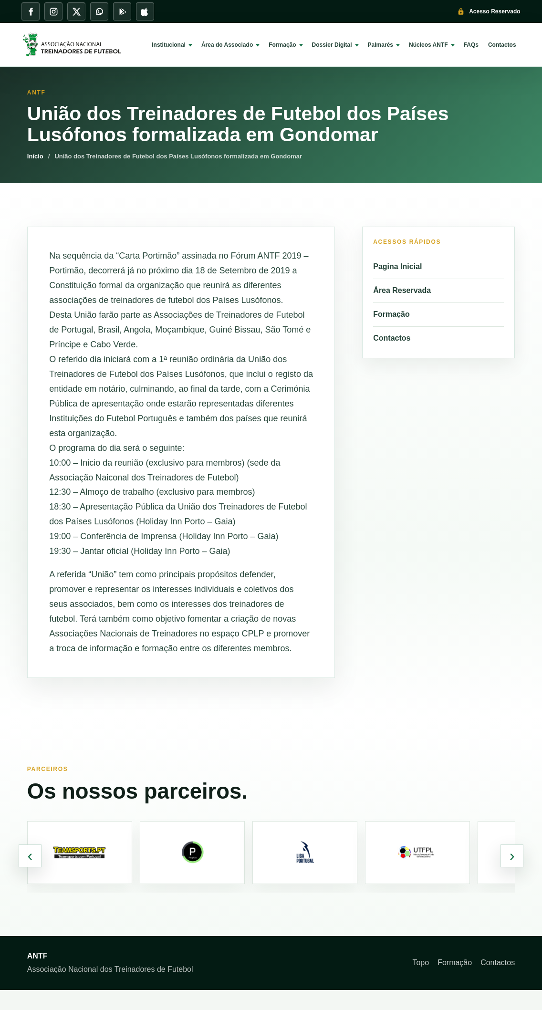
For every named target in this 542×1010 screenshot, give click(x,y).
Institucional (169, 45)
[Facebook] (30, 11)
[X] (76, 11)
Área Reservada (402, 290)
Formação (282, 45)
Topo (420, 962)
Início (35, 156)
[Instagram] (53, 11)
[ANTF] (78, 45)
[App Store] (145, 11)
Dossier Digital (332, 45)
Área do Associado (227, 45)
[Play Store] (122, 11)
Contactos (502, 45)
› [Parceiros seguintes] (512, 855)
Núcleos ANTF (428, 45)
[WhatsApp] (99, 11)
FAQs (471, 45)
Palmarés (380, 45)
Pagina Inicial (397, 266)
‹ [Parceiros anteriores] (29, 855)
